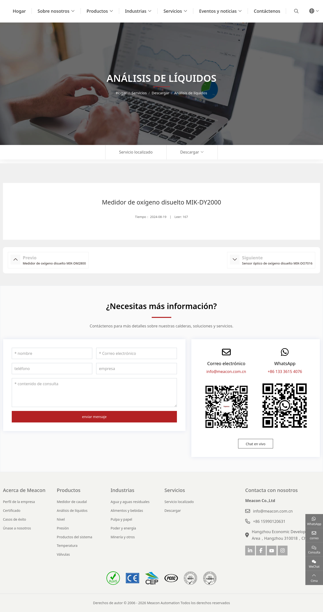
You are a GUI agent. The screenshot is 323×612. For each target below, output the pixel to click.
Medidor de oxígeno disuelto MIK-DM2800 (54, 263)
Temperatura (67, 545)
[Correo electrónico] (136, 353)
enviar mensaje (94, 416)
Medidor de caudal (72, 501)
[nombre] (52, 353)
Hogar (19, 11)
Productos (97, 11)
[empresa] (136, 368)
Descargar (189, 152)
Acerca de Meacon (24, 490)
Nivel (61, 519)
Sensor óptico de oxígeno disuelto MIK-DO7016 (277, 263)
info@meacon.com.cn (226, 371)
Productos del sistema (74, 537)
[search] (296, 11)
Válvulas (63, 554)
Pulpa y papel (121, 519)
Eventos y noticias (218, 11)
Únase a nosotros (17, 528)
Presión (63, 528)
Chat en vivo (255, 444)
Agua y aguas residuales (130, 501)
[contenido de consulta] (94, 392)
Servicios (172, 11)
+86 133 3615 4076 (285, 371)
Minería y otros (123, 537)
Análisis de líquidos (72, 510)
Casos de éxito (14, 519)
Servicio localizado (136, 152)
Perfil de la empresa (19, 501)
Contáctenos (267, 11)
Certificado (11, 510)
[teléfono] (52, 368)
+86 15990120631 (269, 521)
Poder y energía (123, 528)
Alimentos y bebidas (127, 510)
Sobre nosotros (53, 11)
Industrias (135, 11)
